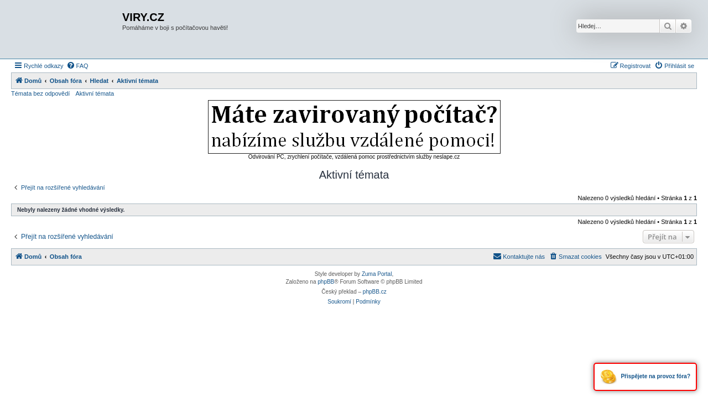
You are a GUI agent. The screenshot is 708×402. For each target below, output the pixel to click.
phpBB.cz (375, 292)
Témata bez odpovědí (40, 93)
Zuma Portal (377, 274)
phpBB (325, 282)
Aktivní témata (94, 93)
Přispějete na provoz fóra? (645, 376)
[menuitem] (77, 65)
